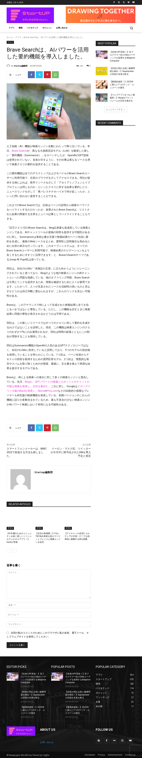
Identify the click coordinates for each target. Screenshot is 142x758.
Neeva (41, 390)
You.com (53, 390)
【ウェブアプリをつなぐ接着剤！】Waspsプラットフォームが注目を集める (122, 97)
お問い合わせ (47, 741)
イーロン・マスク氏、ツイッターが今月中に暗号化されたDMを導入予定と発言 (71, 452)
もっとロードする (115, 109)
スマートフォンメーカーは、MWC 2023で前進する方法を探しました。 (27, 452)
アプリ (18, 37)
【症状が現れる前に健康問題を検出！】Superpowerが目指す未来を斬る (122, 71)
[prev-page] (9, 550)
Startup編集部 (20, 65)
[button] (131, 28)
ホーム (10, 37)
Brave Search (19, 150)
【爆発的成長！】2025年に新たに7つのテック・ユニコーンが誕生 (122, 84)
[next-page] (14, 550)
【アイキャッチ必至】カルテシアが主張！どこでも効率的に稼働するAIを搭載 (77, 536)
